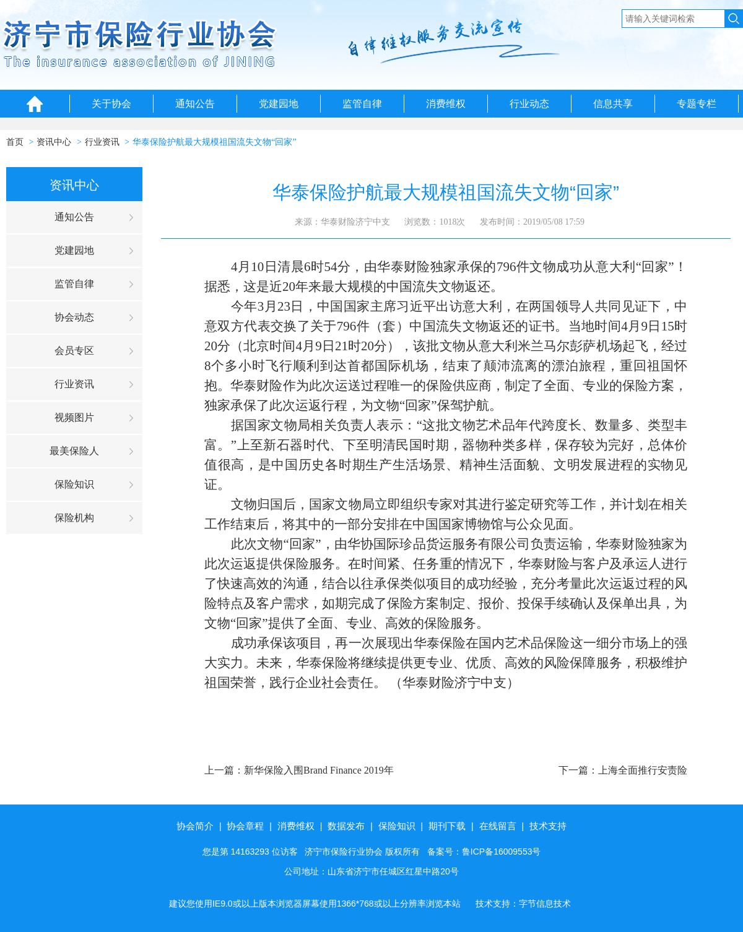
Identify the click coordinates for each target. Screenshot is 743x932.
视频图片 (74, 417)
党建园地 (278, 103)
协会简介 (195, 826)
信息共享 (613, 103)
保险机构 (74, 517)
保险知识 (74, 484)
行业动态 (529, 103)
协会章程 (245, 826)
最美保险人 (74, 451)
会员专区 (74, 350)
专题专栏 (696, 103)
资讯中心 (54, 142)
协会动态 (74, 317)
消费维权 (446, 103)
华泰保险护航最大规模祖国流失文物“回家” (214, 142)
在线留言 (497, 826)
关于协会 (111, 103)
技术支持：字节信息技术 (523, 903)
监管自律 (362, 103)
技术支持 (548, 826)
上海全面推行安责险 (642, 770)
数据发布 (346, 826)
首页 (15, 142)
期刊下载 (447, 826)
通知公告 (195, 103)
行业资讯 (102, 142)
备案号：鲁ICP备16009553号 (484, 851)
